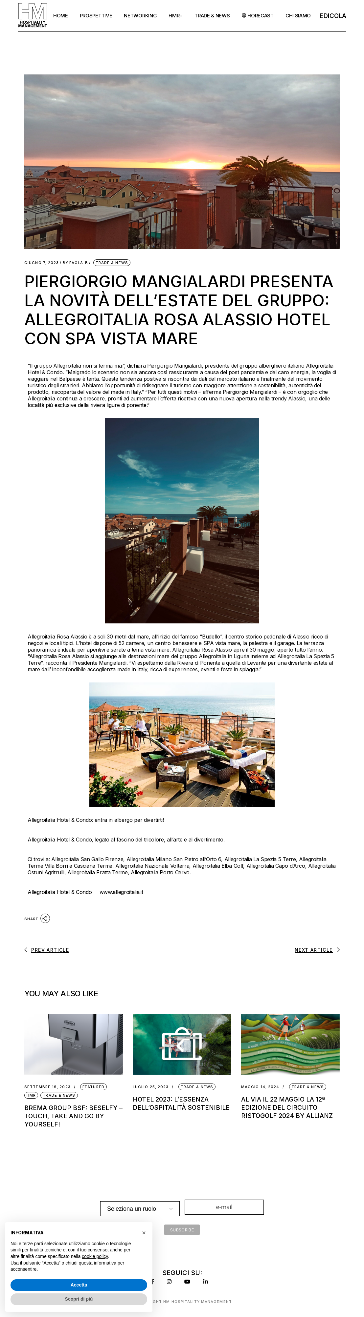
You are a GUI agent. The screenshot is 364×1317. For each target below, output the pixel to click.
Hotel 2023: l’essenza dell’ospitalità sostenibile (182, 1103)
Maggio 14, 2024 (260, 1087)
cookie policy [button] (95, 1256)
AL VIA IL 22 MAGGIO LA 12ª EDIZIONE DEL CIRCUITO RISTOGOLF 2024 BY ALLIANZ (287, 1108)
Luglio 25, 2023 (151, 1087)
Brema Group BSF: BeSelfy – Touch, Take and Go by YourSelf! (73, 1116)
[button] (144, 1232)
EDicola (332, 16)
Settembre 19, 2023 (47, 1087)
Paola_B (75, 263)
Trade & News (112, 262)
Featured (93, 1086)
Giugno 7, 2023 (41, 263)
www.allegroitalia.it (121, 892)
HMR (31, 1095)
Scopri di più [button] (79, 1299)
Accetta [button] (79, 1284)
